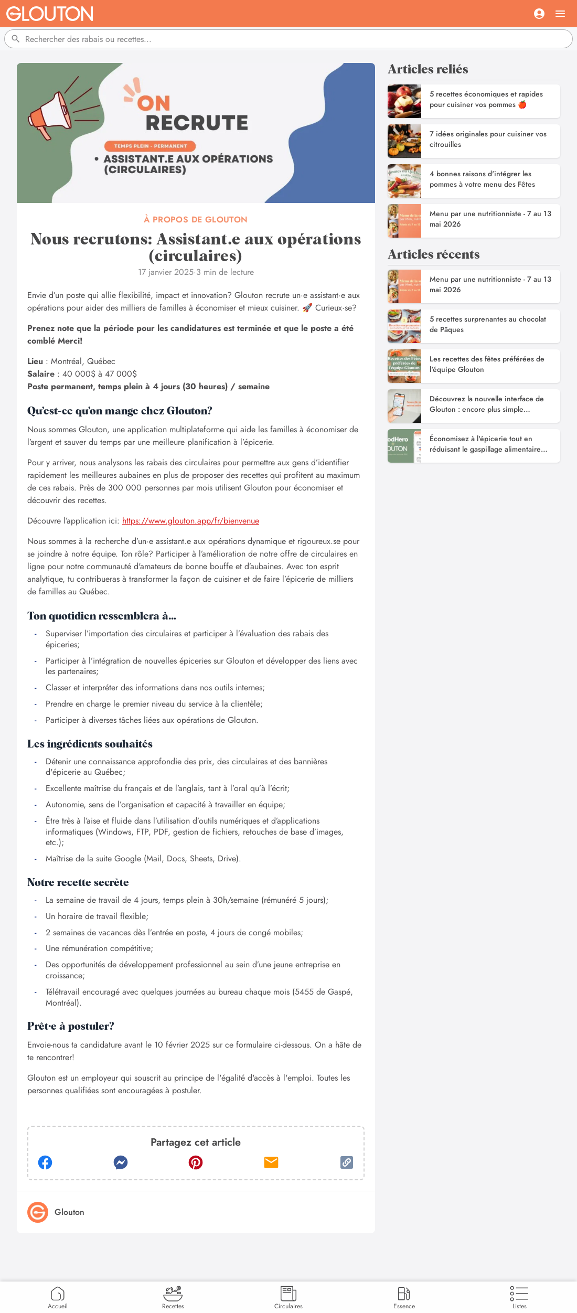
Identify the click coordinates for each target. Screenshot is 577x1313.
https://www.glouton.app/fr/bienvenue (190, 521)
